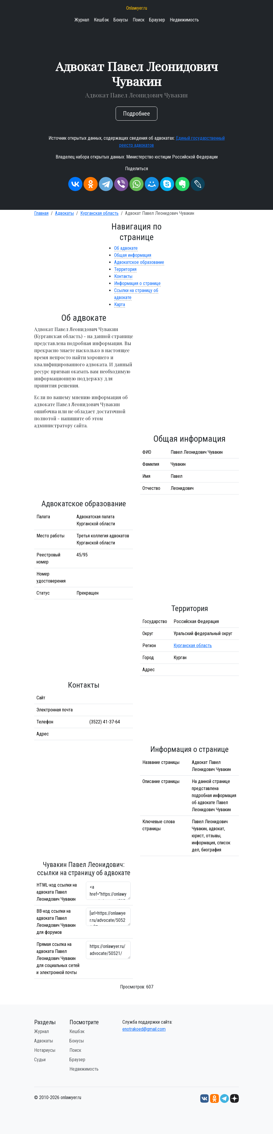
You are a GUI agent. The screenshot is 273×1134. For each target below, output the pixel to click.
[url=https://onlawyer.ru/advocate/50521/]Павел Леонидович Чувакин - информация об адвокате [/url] (108, 917)
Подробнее (136, 113)
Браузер (157, 20)
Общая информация (132, 255)
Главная (41, 213)
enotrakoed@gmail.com (144, 1029)
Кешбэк (101, 20)
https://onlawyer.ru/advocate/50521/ (108, 950)
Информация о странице (137, 283)
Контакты (123, 276)
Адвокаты (64, 213)
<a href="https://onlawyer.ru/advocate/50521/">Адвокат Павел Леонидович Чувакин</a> (108, 891)
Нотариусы (44, 1050)
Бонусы (121, 20)
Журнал (81, 20)
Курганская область (99, 213)
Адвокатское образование (139, 262)
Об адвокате (126, 248)
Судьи (40, 1059)
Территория (125, 269)
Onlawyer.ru (136, 8)
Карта (119, 304)
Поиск (138, 20)
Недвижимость (184, 20)
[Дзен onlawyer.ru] (234, 1098)
